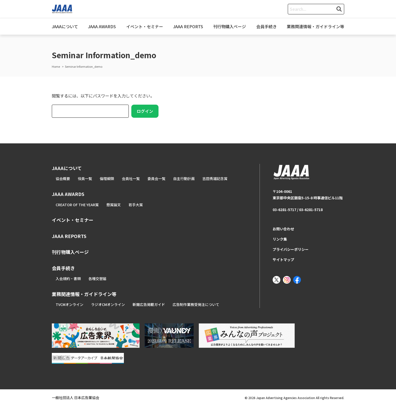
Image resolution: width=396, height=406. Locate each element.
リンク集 (280, 239)
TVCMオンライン (69, 304)
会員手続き (266, 26)
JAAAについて (65, 26)
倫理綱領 (107, 178)
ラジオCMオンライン (108, 304)
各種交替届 (97, 278)
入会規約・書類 (68, 278)
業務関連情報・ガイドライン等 (315, 26)
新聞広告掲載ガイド (149, 304)
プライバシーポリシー (291, 249)
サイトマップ (283, 259)
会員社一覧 (131, 178)
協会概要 (63, 178)
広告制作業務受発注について (196, 304)
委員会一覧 (156, 178)
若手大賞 (135, 204)
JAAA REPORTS (188, 26)
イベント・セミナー (144, 26)
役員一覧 (85, 178)
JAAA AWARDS (102, 26)
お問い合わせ (283, 228)
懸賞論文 (113, 204)
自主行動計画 (184, 178)
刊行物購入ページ (229, 26)
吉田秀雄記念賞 (214, 178)
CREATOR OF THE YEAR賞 (77, 204)
